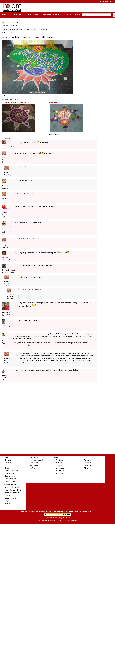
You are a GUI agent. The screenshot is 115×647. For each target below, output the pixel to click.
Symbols (8, 460)
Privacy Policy (56, 520)
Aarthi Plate (61, 471)
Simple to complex (11, 481)
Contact (74, 520)
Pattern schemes (10, 479)
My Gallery (43, 29)
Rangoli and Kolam (9, 485)
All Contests (17, 14)
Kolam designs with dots (13, 490)
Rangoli (5, 14)
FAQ (6, 501)
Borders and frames (11, 471)
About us (8, 503)
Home (4, 22)
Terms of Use (66, 520)
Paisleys (8, 463)
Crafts (68, 14)
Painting (60, 460)
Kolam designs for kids (12, 493)
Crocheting (61, 473)
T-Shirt (86, 468)
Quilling (60, 463)
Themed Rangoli (33, 14)
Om (6, 465)
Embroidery (61, 468)
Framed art (87, 460)
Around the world (37, 460)
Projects (84, 457)
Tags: (3, 95)
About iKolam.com (44, 520)
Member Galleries (106, 1)
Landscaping (88, 465)
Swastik (7, 468)
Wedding (34, 468)
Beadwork (60, 465)
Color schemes (10, 476)
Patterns (5, 457)
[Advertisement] (64, 7)
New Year (34, 463)
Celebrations (33, 457)
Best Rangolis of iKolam (52, 14)
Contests (8, 495)
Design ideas (9, 473)
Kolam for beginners (12, 487)
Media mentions (10, 498)
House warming (36, 465)
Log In (77, 14)
